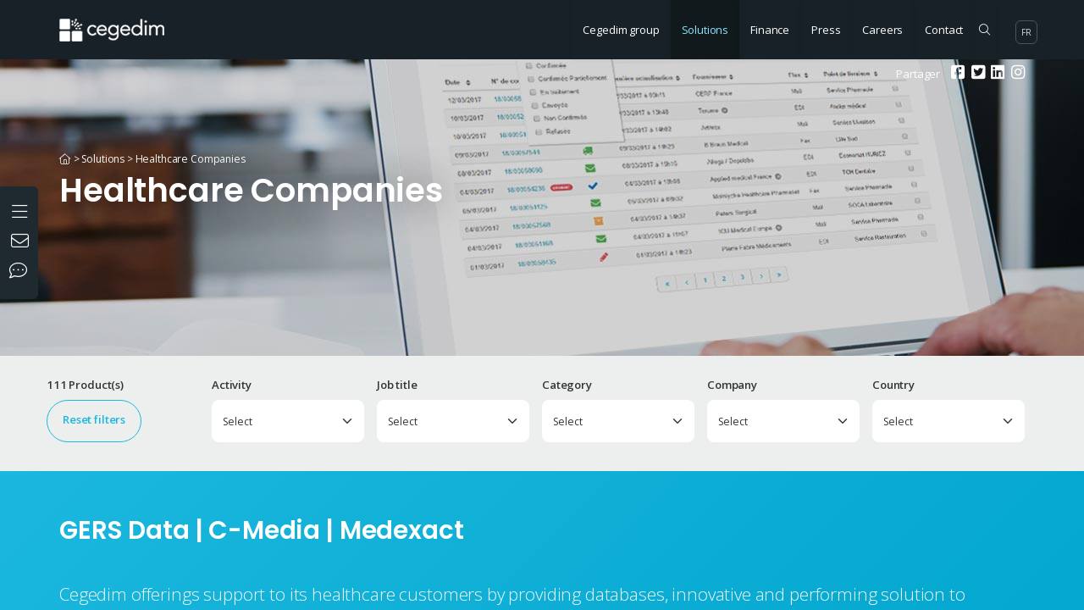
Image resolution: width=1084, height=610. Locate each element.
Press (825, 29)
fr (1026, 32)
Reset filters (94, 419)
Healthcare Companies (191, 159)
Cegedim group (621, 29)
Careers (882, 29)
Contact (944, 29)
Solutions (705, 29)
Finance (769, 29)
